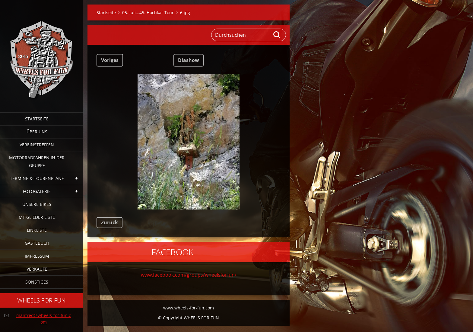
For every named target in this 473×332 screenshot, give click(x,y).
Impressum (37, 256)
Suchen (277, 34)
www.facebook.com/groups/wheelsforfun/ (189, 274)
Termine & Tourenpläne (37, 178)
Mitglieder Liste (37, 217)
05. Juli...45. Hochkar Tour (148, 12)
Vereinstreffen (37, 144)
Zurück (109, 222)
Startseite (37, 119)
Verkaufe (37, 269)
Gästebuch (37, 243)
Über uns (37, 132)
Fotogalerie (37, 191)
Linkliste (37, 230)
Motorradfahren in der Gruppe (37, 161)
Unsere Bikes (36, 204)
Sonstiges (36, 282)
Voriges (110, 60)
